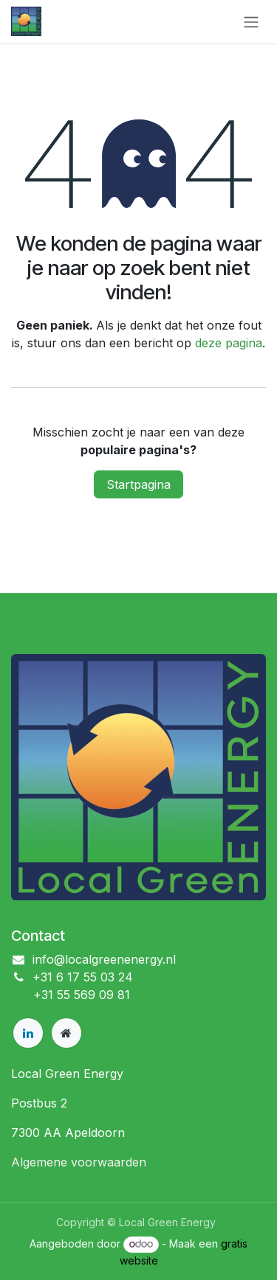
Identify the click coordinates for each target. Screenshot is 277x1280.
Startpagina (138, 484)
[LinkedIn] (28, 1033)
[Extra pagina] (66, 1033)
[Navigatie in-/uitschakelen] (251, 21)
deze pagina (228, 342)
